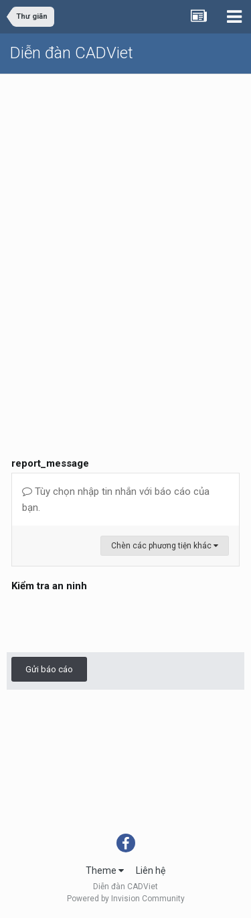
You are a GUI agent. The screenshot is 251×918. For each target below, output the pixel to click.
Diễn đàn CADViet (71, 53)
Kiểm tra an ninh (49, 586)
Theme (105, 870)
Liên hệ (150, 870)
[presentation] (113, 621)
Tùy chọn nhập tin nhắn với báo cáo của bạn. (116, 499)
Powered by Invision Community (126, 898)
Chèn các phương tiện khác (164, 545)
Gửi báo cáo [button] (49, 669)
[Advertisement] (125, 206)
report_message (50, 463)
